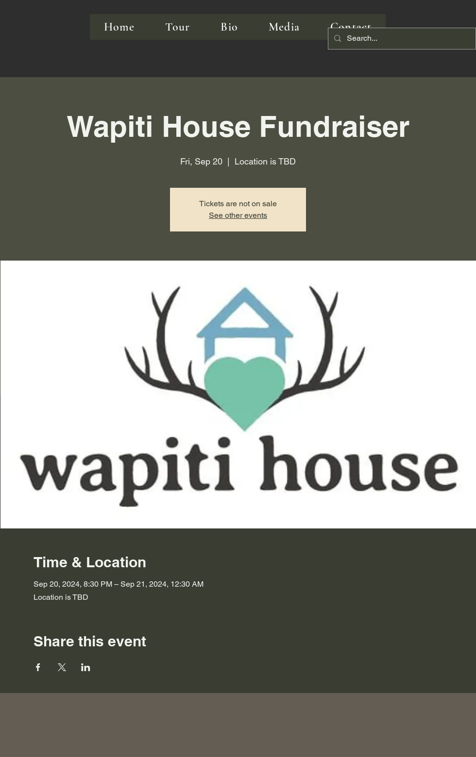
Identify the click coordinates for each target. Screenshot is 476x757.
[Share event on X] (62, 667)
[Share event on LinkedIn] (85, 667)
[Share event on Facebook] (38, 667)
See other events (238, 215)
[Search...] (401, 38)
